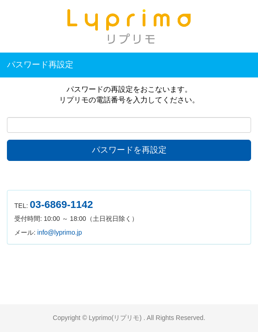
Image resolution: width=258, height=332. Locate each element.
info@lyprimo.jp (59, 232)
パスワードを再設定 (129, 149)
